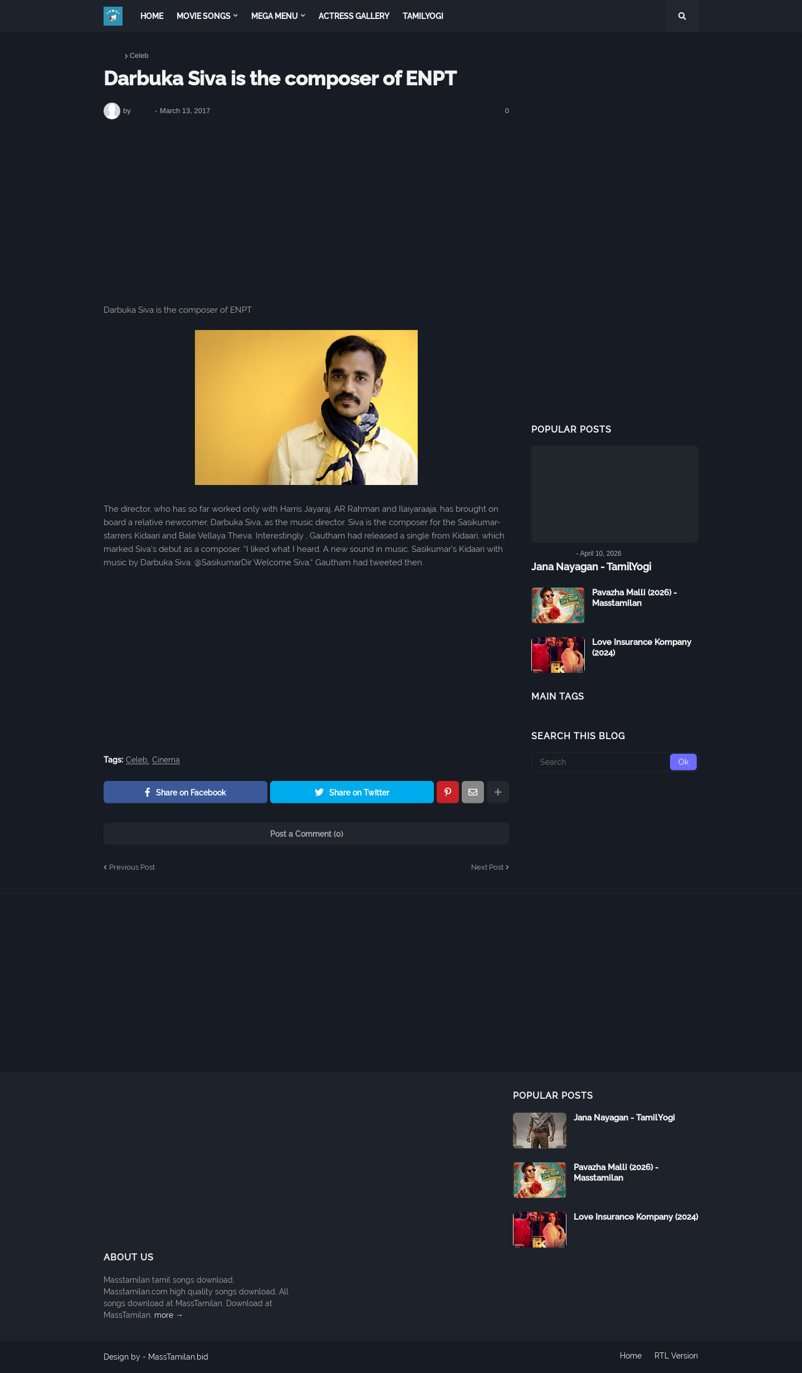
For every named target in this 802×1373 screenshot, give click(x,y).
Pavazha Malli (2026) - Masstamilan (634, 597)
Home (113, 55)
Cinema (166, 760)
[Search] (614, 761)
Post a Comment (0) (306, 833)
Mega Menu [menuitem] (274, 16)
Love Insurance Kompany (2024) (641, 647)
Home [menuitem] (151, 16)
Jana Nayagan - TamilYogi (591, 567)
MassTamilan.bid (178, 1356)
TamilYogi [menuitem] (423, 16)
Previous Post (132, 867)
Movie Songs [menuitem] (204, 16)
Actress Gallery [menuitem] (354, 16)
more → (168, 1315)
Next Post (487, 867)
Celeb (139, 55)
